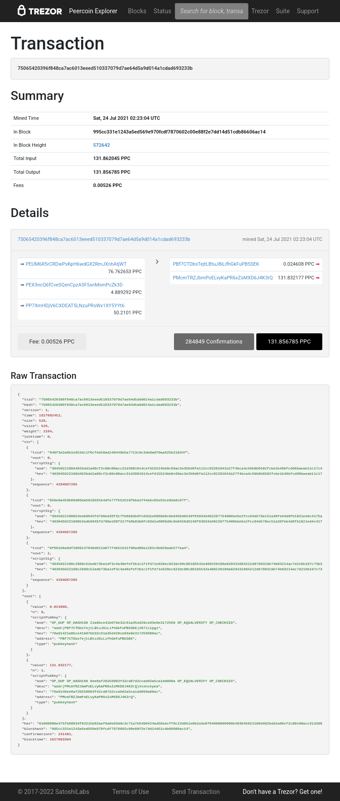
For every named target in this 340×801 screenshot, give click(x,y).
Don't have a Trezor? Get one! (282, 791)
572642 (101, 145)
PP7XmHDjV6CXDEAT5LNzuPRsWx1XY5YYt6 (75, 306)
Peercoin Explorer (93, 11)
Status (162, 11)
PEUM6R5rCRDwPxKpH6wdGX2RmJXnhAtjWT (76, 264)
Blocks (137, 11)
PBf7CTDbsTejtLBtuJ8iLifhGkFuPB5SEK (216, 264)
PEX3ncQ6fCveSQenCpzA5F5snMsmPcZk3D (74, 285)
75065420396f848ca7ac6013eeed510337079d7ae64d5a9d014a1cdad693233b (104, 239)
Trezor (260, 11)
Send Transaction (196, 791)
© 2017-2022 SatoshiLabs (53, 791)
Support (308, 11)
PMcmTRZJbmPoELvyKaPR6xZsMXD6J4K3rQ (223, 278)
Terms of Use (130, 791)
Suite (283, 11)
